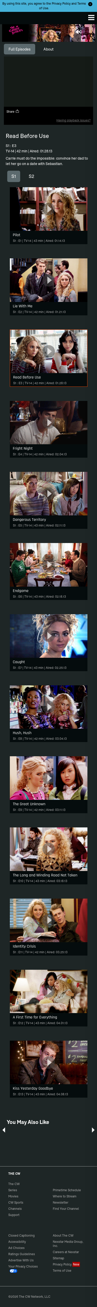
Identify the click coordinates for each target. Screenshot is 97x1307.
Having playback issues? (73, 120)
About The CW (63, 1235)
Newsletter (60, 1202)
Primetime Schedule (67, 1190)
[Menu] (91, 17)
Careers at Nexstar (66, 1252)
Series (12, 1190)
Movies (13, 1196)
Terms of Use (62, 1270)
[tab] (19, 49)
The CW (9, 16)
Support (13, 1215)
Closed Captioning (21, 1235)
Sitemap (58, 1258)
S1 (13, 176)
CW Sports (15, 1202)
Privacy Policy (61, 3)
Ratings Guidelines (21, 1254)
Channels (15, 1209)
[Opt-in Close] (90, 4)
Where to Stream (64, 1196)
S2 (31, 176)
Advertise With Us (21, 1260)
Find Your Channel (66, 1209)
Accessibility (17, 1242)
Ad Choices (16, 1248)
